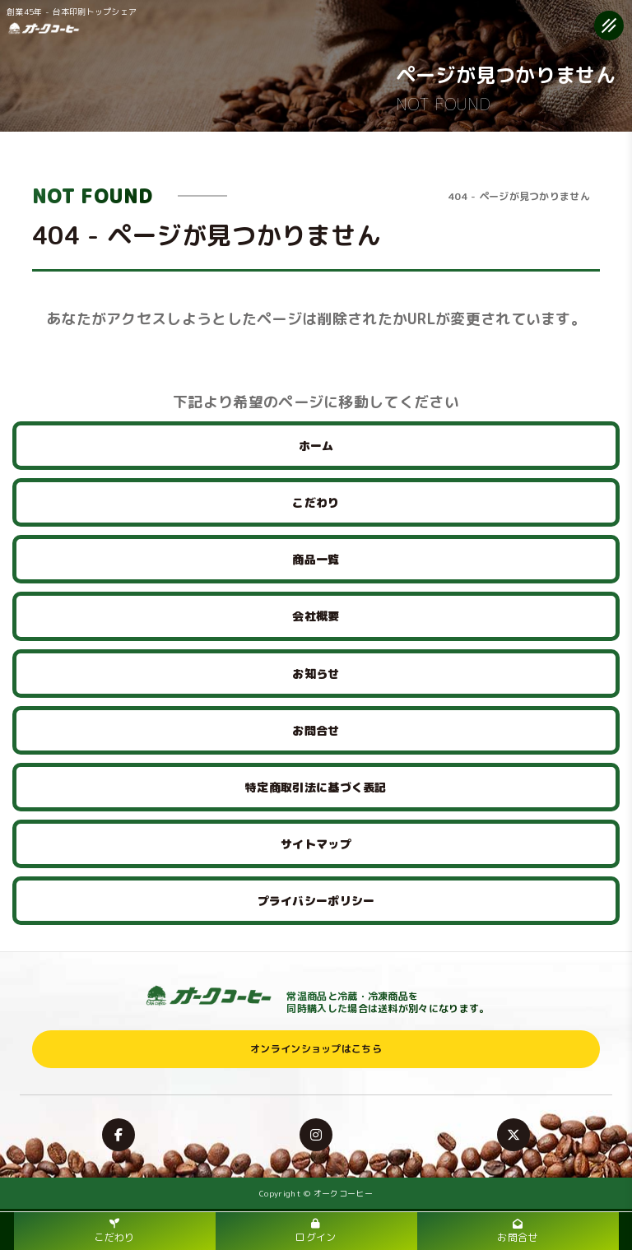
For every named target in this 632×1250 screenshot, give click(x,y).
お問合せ (315, 730)
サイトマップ (316, 844)
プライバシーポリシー (316, 900)
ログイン (315, 1231)
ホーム (316, 445)
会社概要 (315, 616)
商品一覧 (315, 559)
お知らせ (315, 673)
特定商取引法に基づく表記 (316, 787)
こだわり (315, 502)
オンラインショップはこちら (316, 1049)
